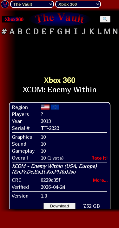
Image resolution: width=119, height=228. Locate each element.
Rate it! (99, 158)
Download (59, 206)
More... (100, 180)
